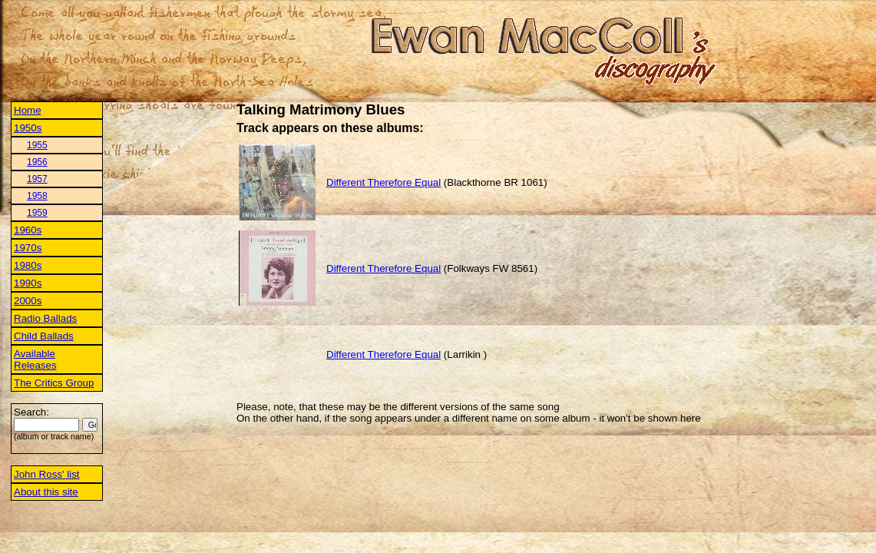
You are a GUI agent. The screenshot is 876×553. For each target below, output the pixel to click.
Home (27, 110)
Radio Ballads (45, 318)
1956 (37, 162)
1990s (27, 283)
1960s (27, 230)
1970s (27, 247)
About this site (46, 492)
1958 (37, 195)
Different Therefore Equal (383, 182)
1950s (27, 128)
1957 (37, 179)
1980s (27, 265)
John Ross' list (47, 474)
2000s (27, 300)
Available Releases (35, 359)
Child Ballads (44, 336)
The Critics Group (54, 383)
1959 (37, 212)
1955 (37, 145)
